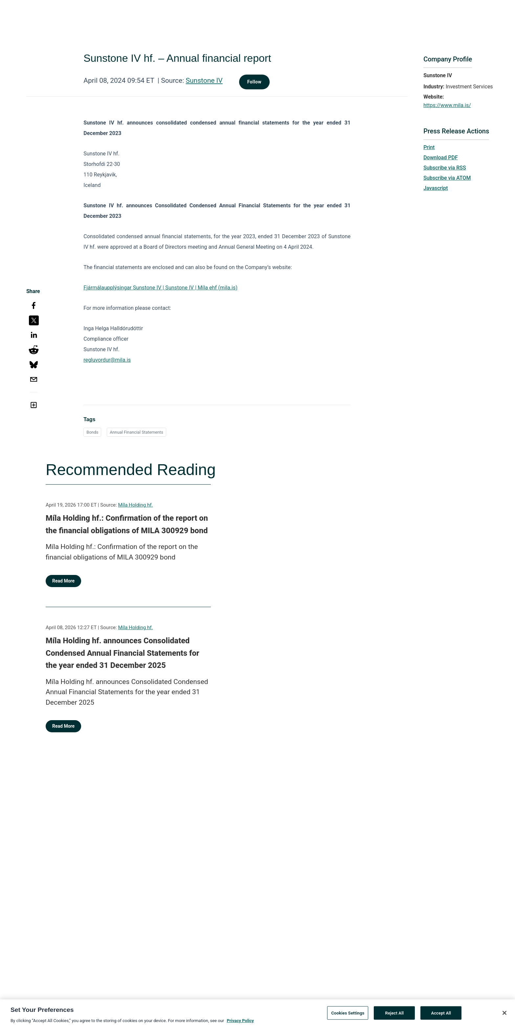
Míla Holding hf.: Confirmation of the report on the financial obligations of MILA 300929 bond (127, 524)
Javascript (435, 188)
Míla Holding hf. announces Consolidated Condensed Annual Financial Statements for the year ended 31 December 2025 (122, 653)
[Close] (504, 1015)
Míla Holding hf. (135, 505)
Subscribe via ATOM (447, 178)
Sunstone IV (204, 80)
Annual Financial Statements (136, 432)
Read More (63, 580)
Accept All (441, 1015)
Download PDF (440, 157)
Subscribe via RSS (444, 168)
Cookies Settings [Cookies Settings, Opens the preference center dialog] (347, 1015)
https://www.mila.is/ (447, 105)
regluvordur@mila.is (107, 360)
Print (429, 147)
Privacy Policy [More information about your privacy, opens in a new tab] (240, 1022)
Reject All (394, 1015)
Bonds (92, 432)
